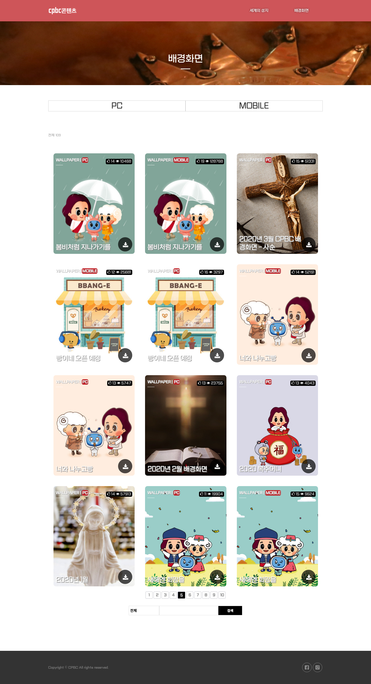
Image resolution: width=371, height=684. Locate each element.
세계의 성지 (259, 10)
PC (117, 105)
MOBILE (254, 105)
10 (222, 595)
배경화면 (301, 10)
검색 (230, 610)
